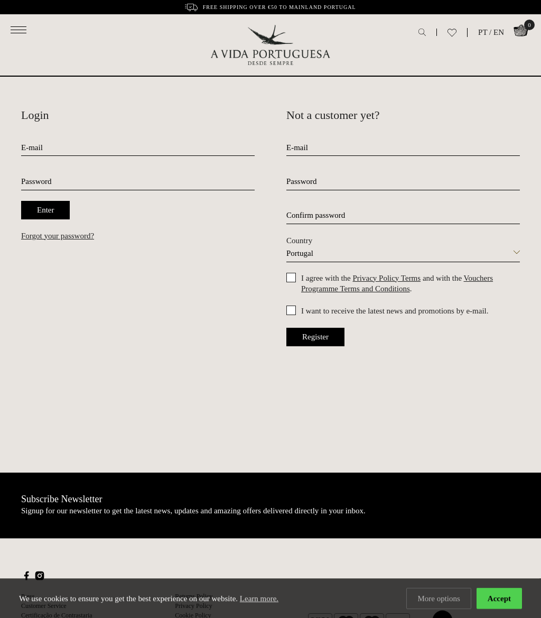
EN (498, 32)
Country (299, 240)
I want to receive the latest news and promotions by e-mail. (394, 311)
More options (438, 599)
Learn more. (259, 599)
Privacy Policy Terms (386, 278)
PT (482, 32)
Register (315, 337)
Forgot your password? (57, 236)
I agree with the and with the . (397, 283)
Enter (45, 210)
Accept (499, 599)
